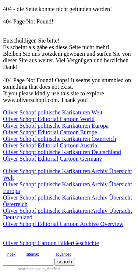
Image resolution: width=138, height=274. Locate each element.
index (11, 254)
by (51, 269)
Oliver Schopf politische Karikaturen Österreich (59, 139)
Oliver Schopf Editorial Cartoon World (49, 119)
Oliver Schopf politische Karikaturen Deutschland (62, 152)
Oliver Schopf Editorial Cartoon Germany (52, 159)
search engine (30, 269)
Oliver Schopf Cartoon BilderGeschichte (51, 243)
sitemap (32, 254)
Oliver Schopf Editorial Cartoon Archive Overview (63, 224)
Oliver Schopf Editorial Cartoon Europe (50, 132)
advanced (63, 254)
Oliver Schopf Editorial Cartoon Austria (50, 145)
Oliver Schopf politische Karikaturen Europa (56, 126)
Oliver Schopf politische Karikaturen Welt (52, 112)
